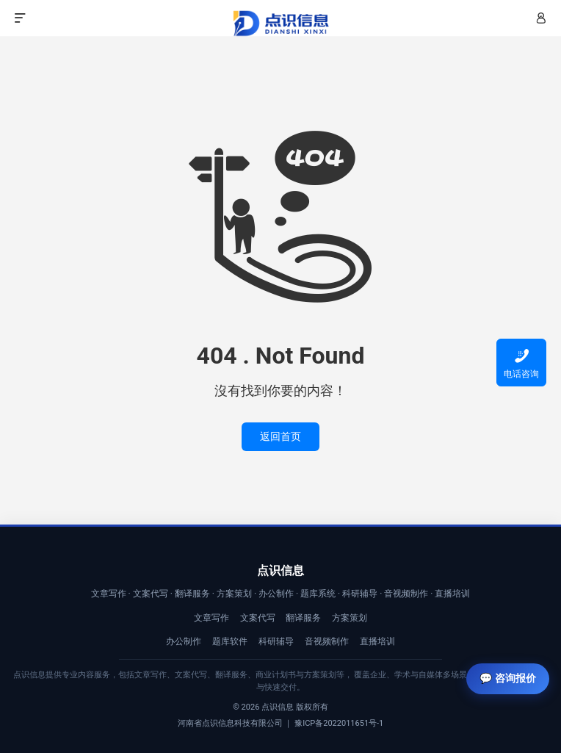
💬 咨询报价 (507, 678)
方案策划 (349, 618)
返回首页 (280, 436)
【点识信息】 (280, 23)
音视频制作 (327, 641)
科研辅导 (276, 641)
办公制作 (183, 641)
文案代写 (257, 618)
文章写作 (211, 618)
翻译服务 (303, 618)
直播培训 (377, 641)
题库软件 (229, 641)
